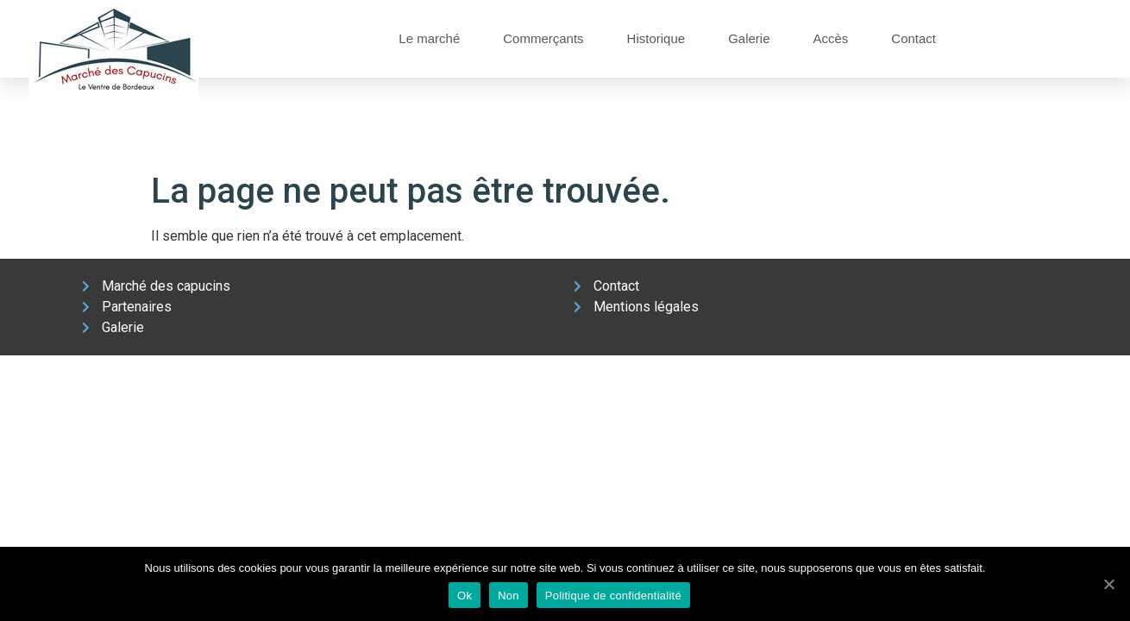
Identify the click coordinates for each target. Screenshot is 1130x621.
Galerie (748, 38)
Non (508, 595)
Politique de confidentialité (613, 595)
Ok (464, 595)
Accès (830, 38)
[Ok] (1108, 584)
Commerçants (543, 38)
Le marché (429, 38)
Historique (656, 38)
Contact (913, 38)
